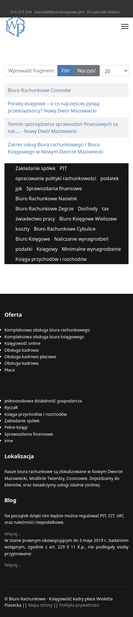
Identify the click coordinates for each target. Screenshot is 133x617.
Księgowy (47, 249)
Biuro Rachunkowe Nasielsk (46, 198)
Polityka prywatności (79, 605)
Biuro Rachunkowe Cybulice (65, 229)
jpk (18, 188)
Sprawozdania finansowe (54, 188)
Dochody (88, 208)
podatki (23, 249)
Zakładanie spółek (35, 168)
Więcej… (12, 534)
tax (105, 208)
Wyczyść (86, 70)
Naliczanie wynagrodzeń (81, 239)
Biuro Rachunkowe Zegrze (44, 208)
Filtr (65, 70)
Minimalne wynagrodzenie (91, 249)
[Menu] (125, 26)
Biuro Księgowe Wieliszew (88, 218)
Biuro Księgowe (32, 239)
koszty (22, 229)
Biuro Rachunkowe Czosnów (39, 90)
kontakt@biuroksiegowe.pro (59, 12)
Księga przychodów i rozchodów (51, 259)
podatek (110, 178)
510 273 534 (21, 12)
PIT (63, 168)
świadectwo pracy (35, 218)
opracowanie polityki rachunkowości (55, 178)
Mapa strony (40, 605)
